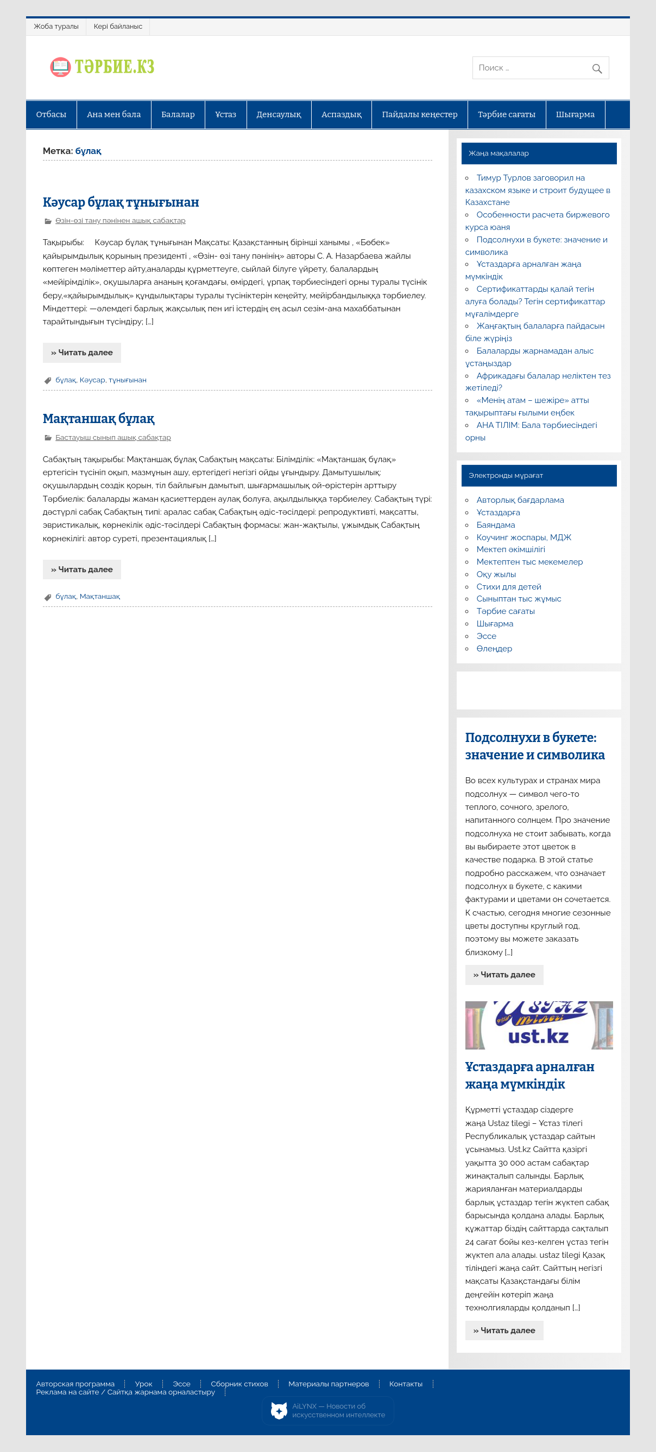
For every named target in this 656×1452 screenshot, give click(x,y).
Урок (144, 1384)
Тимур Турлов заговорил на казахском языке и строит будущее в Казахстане (537, 190)
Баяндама (496, 525)
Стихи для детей (509, 587)
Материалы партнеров (328, 1384)
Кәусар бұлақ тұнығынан (121, 202)
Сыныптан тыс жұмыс (519, 599)
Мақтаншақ (100, 596)
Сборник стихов (239, 1384)
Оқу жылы (496, 574)
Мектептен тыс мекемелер (530, 562)
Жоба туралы (56, 26)
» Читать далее (82, 352)
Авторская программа (75, 1384)
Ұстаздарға (498, 512)
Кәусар (92, 379)
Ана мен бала (114, 114)
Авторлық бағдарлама (520, 500)
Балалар (178, 114)
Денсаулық (279, 114)
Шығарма (575, 114)
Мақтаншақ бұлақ (99, 419)
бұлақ (65, 379)
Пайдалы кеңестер (419, 114)
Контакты (405, 1384)
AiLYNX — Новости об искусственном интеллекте (339, 1410)
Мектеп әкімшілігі (511, 549)
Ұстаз (225, 114)
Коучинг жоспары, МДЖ (524, 537)
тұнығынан (128, 379)
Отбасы (51, 114)
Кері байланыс (118, 26)
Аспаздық (341, 114)
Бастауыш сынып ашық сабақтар (113, 437)
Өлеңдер (494, 649)
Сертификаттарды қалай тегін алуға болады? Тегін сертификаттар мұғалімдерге (535, 301)
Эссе (486, 636)
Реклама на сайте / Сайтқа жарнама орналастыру (126, 1392)
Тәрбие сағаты (506, 114)
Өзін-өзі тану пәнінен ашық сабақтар (120, 220)
